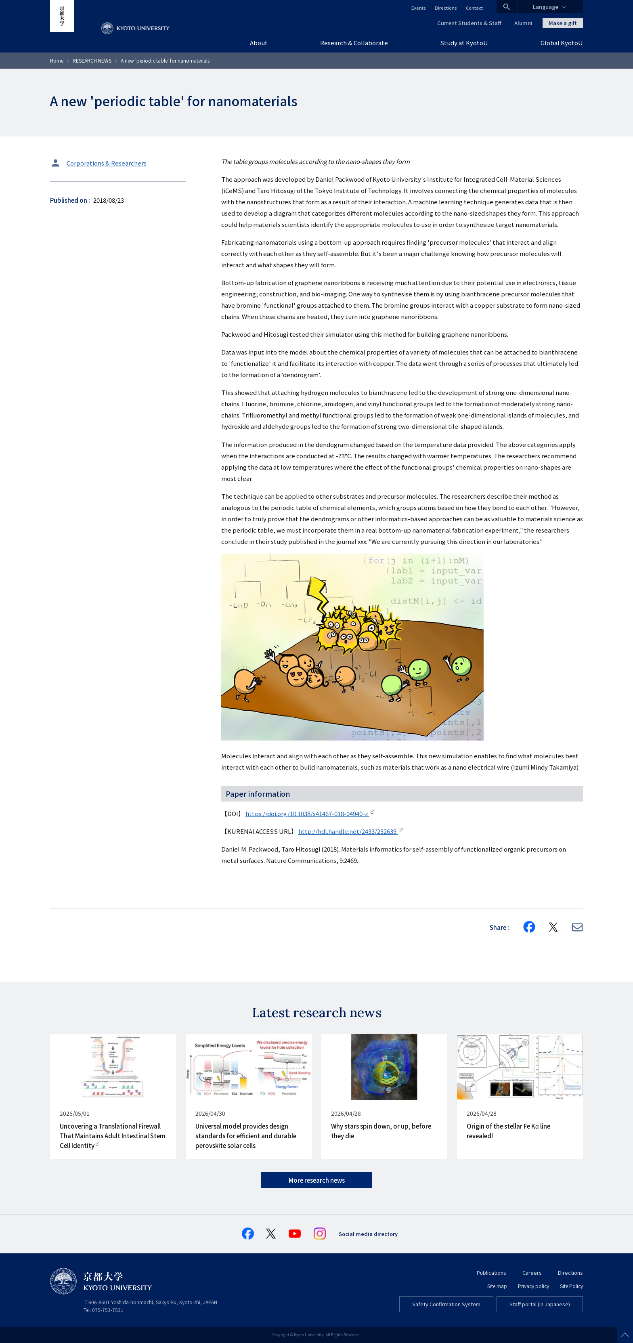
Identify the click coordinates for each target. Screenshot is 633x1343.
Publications (491, 1272)
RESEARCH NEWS (92, 60)
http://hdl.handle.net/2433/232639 (348, 831)
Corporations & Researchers (107, 163)
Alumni (523, 23)
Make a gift (563, 23)
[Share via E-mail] (577, 927)
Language (545, 6)
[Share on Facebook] (529, 927)
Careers (532, 1272)
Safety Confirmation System (446, 1304)
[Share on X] (553, 927)
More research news (317, 1180)
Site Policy (571, 1286)
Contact (474, 7)
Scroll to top (625, 1335)
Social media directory (368, 1234)
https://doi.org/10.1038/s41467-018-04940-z (307, 813)
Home (56, 60)
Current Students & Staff (469, 23)
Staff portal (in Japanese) (539, 1304)
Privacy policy (533, 1286)
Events (418, 7)
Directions (446, 7)
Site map (497, 1286)
